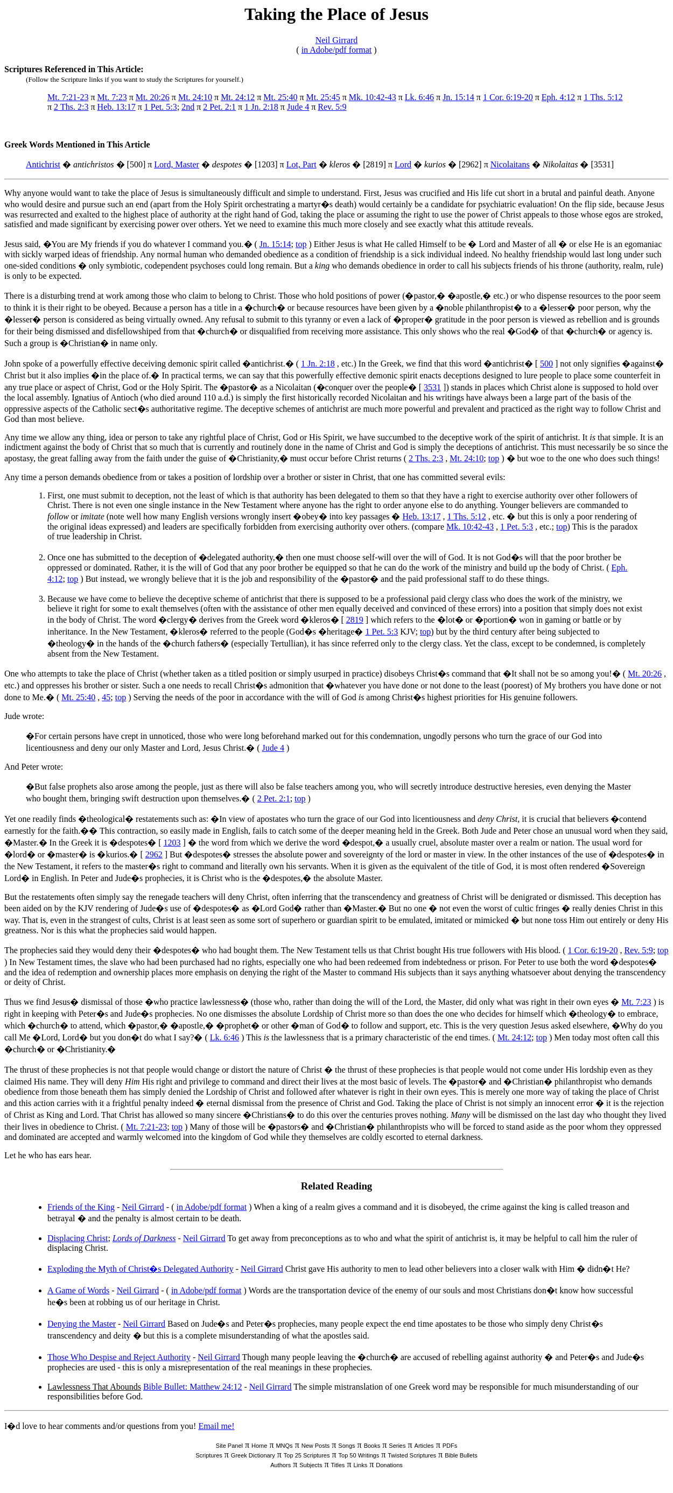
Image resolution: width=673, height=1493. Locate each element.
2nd (187, 106)
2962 (154, 854)
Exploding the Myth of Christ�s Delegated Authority (140, 1268)
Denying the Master (81, 1323)
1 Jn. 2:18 (261, 106)
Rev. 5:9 (332, 106)
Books (372, 1445)
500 (546, 363)
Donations (389, 1465)
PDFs (450, 1445)
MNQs (284, 1445)
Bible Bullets (461, 1455)
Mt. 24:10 (195, 97)
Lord (403, 164)
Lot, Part (301, 164)
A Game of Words (78, 1290)
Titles (338, 1465)
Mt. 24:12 (238, 97)
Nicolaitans (510, 164)
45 (106, 697)
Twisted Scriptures (412, 1455)
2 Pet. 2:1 (219, 106)
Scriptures (208, 1455)
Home (259, 1445)
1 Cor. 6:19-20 (508, 97)
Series (397, 1445)
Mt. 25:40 (280, 97)
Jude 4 (298, 106)
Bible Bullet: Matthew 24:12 (192, 1386)
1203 (172, 842)
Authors (280, 1465)
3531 (432, 387)
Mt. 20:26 (153, 97)
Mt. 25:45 (323, 97)
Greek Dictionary (253, 1455)
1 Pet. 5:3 (160, 106)
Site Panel (229, 1445)
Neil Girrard (337, 40)
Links (360, 1465)
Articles (424, 1445)
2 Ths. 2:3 (71, 106)
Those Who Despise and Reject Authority (119, 1357)
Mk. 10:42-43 (372, 97)
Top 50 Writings (359, 1455)
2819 (354, 619)
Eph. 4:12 (558, 97)
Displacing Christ (77, 1238)
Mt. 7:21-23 (67, 97)
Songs (346, 1445)
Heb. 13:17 (116, 106)
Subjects (310, 1465)
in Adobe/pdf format (337, 49)
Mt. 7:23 (112, 97)
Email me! (216, 1426)
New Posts (316, 1445)
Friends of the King (81, 1207)
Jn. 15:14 (458, 97)
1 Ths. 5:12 (603, 97)
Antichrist (43, 164)
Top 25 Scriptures (307, 1455)
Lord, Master (176, 164)
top (301, 244)
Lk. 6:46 (419, 97)
